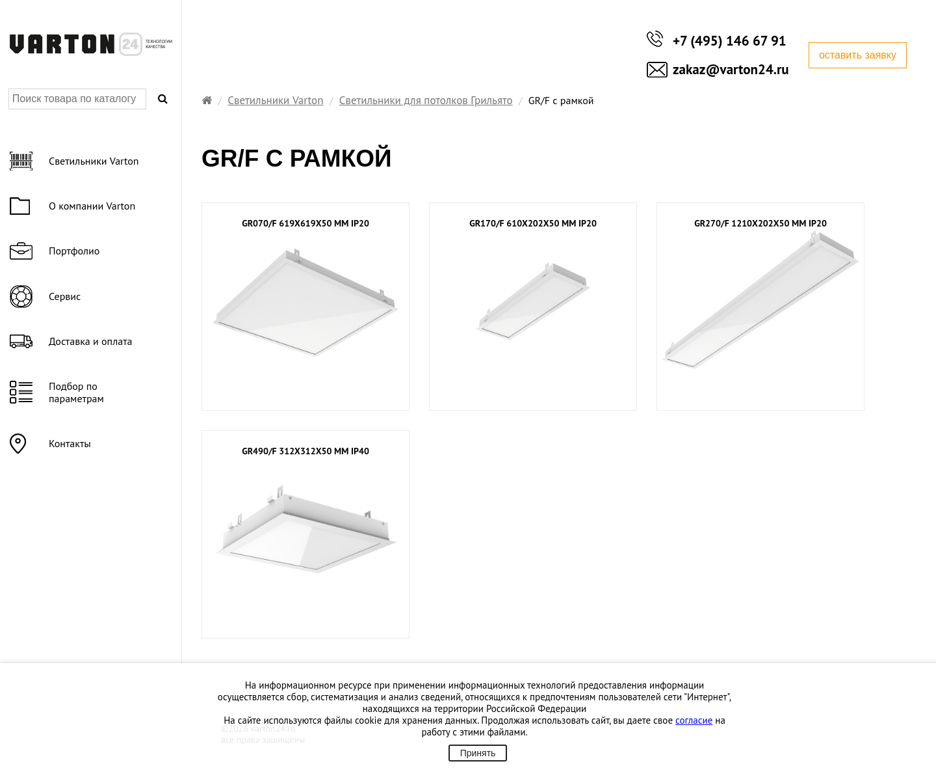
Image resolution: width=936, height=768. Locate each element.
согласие (693, 720)
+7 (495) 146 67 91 (729, 41)
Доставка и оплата (90, 341)
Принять (478, 753)
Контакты (70, 443)
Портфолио (74, 250)
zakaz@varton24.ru (731, 69)
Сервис (65, 296)
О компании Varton (92, 205)
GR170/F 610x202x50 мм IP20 (533, 223)
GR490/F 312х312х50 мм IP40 (305, 451)
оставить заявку (857, 55)
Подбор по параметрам (76, 392)
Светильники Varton (275, 100)
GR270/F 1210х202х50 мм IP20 (760, 223)
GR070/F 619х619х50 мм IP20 (305, 223)
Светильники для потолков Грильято (426, 100)
